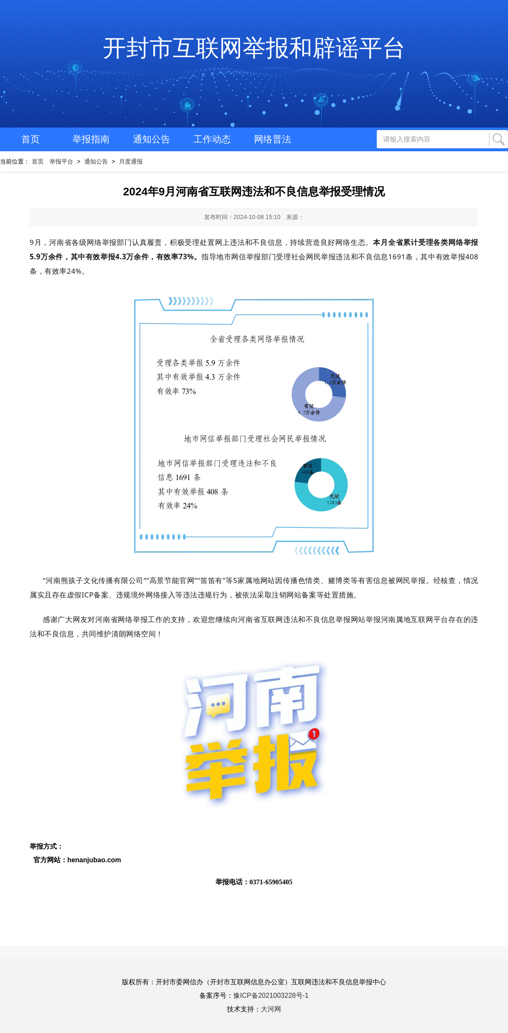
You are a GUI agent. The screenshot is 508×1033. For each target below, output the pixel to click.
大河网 (271, 1009)
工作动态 (212, 139)
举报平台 (61, 161)
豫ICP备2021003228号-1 (271, 995)
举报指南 (91, 139)
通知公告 (151, 139)
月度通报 (131, 161)
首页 (30, 139)
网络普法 (272, 139)
